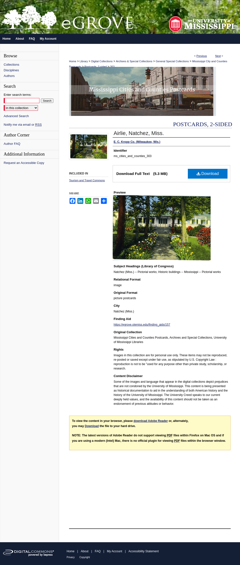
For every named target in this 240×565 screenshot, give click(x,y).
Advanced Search (16, 116)
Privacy (71, 557)
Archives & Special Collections (134, 61)
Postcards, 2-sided (95, 66)
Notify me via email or (23, 124)
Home (72, 61)
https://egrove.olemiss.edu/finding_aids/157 (142, 324)
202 (112, 66)
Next (218, 55)
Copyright (84, 557)
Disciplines (11, 70)
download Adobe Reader (150, 421)
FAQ (98, 551)
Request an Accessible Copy (24, 163)
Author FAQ (12, 144)
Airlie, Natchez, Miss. (139, 133)
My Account (114, 551)
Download (208, 174)
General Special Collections (172, 61)
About (84, 551)
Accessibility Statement (144, 551)
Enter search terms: (17, 95)
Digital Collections (101, 61)
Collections (11, 64)
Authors (9, 76)
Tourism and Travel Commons (87, 180)
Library (84, 61)
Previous (201, 55)
